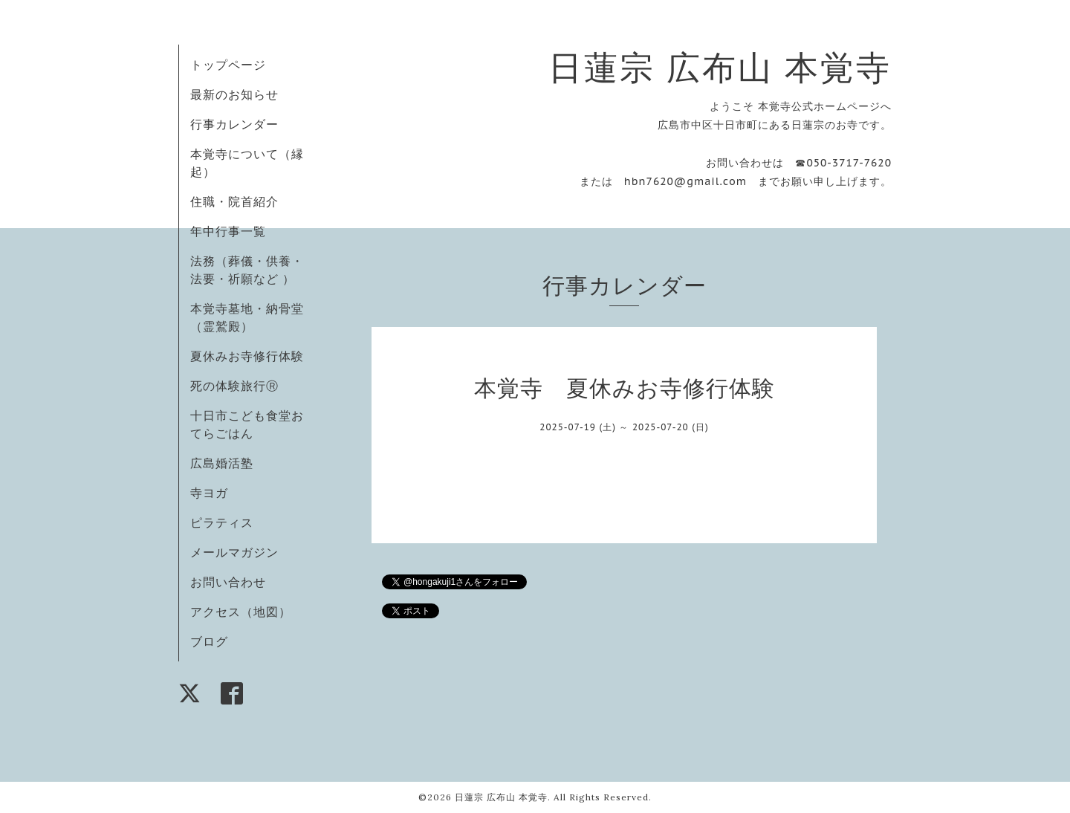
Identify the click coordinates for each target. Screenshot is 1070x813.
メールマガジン (234, 552)
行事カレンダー (234, 124)
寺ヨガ (209, 492)
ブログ (209, 641)
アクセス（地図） (240, 611)
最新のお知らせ (234, 94)
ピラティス (221, 522)
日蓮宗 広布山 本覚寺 (720, 67)
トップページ (228, 64)
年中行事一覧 (228, 231)
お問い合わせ (228, 581)
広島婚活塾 (221, 463)
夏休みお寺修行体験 (247, 356)
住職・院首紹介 (234, 201)
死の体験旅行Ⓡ (234, 385)
